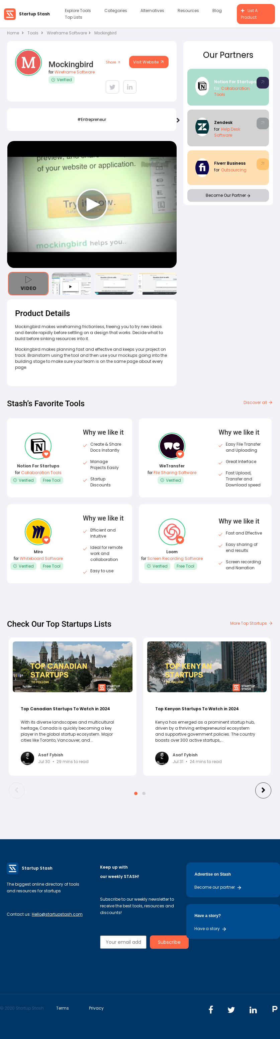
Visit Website (149, 62)
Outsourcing (234, 170)
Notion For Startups (235, 82)
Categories (115, 10)
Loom (172, 552)
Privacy (96, 1008)
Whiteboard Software (41, 558)
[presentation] (178, 121)
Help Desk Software (227, 132)
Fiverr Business (230, 163)
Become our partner (218, 887)
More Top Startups (251, 623)
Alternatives (152, 10)
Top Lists (73, 17)
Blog (217, 10)
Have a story (210, 928)
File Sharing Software (175, 472)
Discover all (258, 402)
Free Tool (52, 480)
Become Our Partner (228, 195)
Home (15, 33)
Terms (62, 1008)
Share (113, 62)
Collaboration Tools (41, 472)
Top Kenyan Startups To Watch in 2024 (197, 709)
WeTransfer (172, 466)
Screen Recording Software (175, 558)
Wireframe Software (69, 33)
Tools (32, 33)
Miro (38, 552)
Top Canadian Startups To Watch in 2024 (65, 709)
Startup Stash (34, 14)
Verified (61, 80)
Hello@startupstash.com (57, 914)
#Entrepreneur (91, 119)
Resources (188, 10)
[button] (136, 793)
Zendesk (223, 122)
